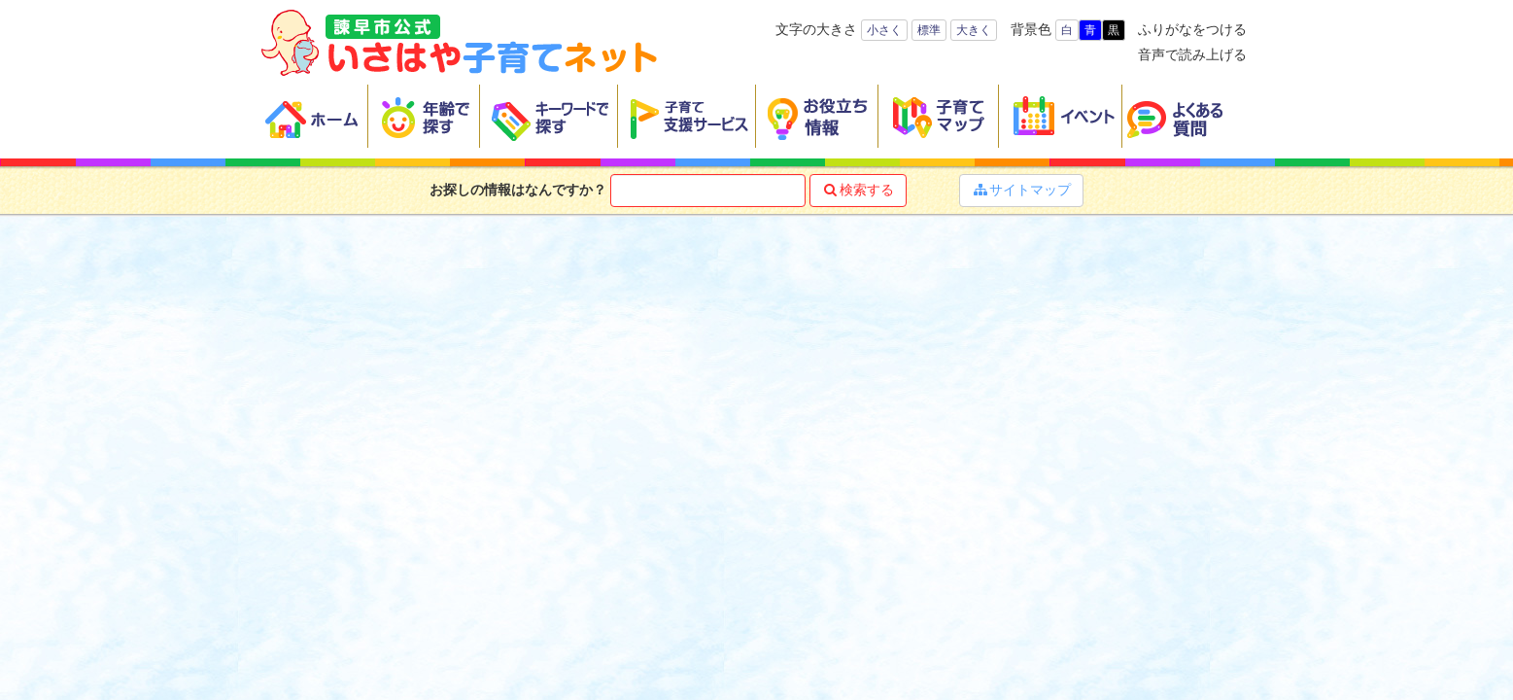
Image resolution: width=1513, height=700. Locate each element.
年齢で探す (424, 117)
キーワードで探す (549, 117)
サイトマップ (1021, 189)
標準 (929, 30)
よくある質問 (1187, 117)
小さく (884, 30)
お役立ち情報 (817, 117)
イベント (1060, 117)
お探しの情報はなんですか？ (518, 189)
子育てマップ (938, 117)
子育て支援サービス (687, 117)
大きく (973, 30)
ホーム (314, 117)
